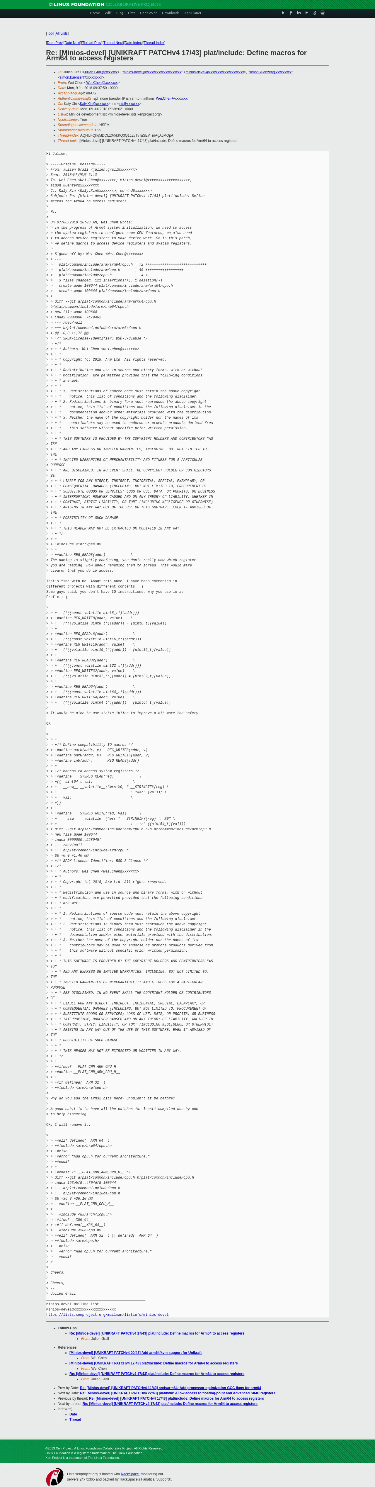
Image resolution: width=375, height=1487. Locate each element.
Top (49, 33)
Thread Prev (91, 43)
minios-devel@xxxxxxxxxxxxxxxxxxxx (152, 72)
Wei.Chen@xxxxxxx (101, 83)
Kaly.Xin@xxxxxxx (94, 104)
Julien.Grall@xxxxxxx (100, 72)
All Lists (62, 33)
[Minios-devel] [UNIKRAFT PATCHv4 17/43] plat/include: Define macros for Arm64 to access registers (153, 1363)
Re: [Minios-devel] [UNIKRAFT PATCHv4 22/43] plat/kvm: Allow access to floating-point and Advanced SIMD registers (177, 1393)
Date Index (133, 43)
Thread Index (154, 43)
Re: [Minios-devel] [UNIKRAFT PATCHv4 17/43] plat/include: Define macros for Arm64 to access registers (156, 1333)
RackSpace (130, 1474)
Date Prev (54, 43)
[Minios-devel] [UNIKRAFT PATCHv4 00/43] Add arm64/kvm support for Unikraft (135, 1353)
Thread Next (113, 43)
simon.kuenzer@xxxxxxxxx (270, 72)
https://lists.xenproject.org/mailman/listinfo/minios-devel (107, 1314)
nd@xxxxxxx (129, 104)
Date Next (72, 43)
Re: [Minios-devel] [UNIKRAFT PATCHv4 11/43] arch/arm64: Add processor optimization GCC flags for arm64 (170, 1388)
